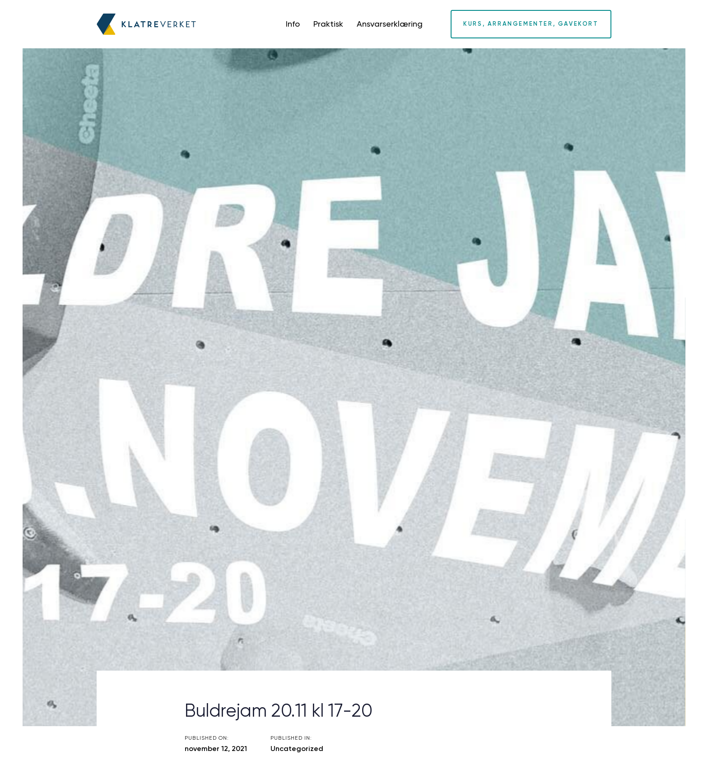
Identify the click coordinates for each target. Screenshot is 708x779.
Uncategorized (296, 748)
